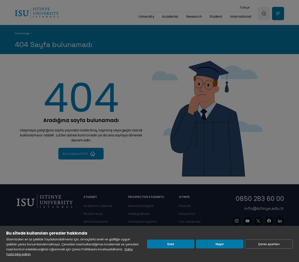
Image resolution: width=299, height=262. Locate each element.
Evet (170, 244)
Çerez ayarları (269, 244)
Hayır (220, 244)
